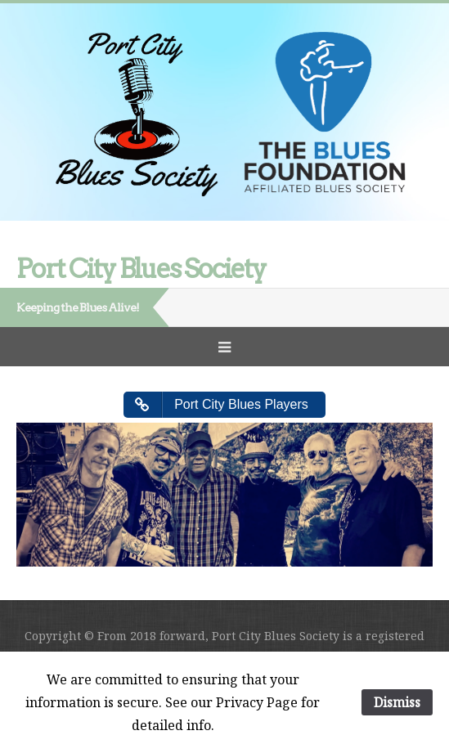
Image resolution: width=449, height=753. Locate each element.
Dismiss (397, 702)
